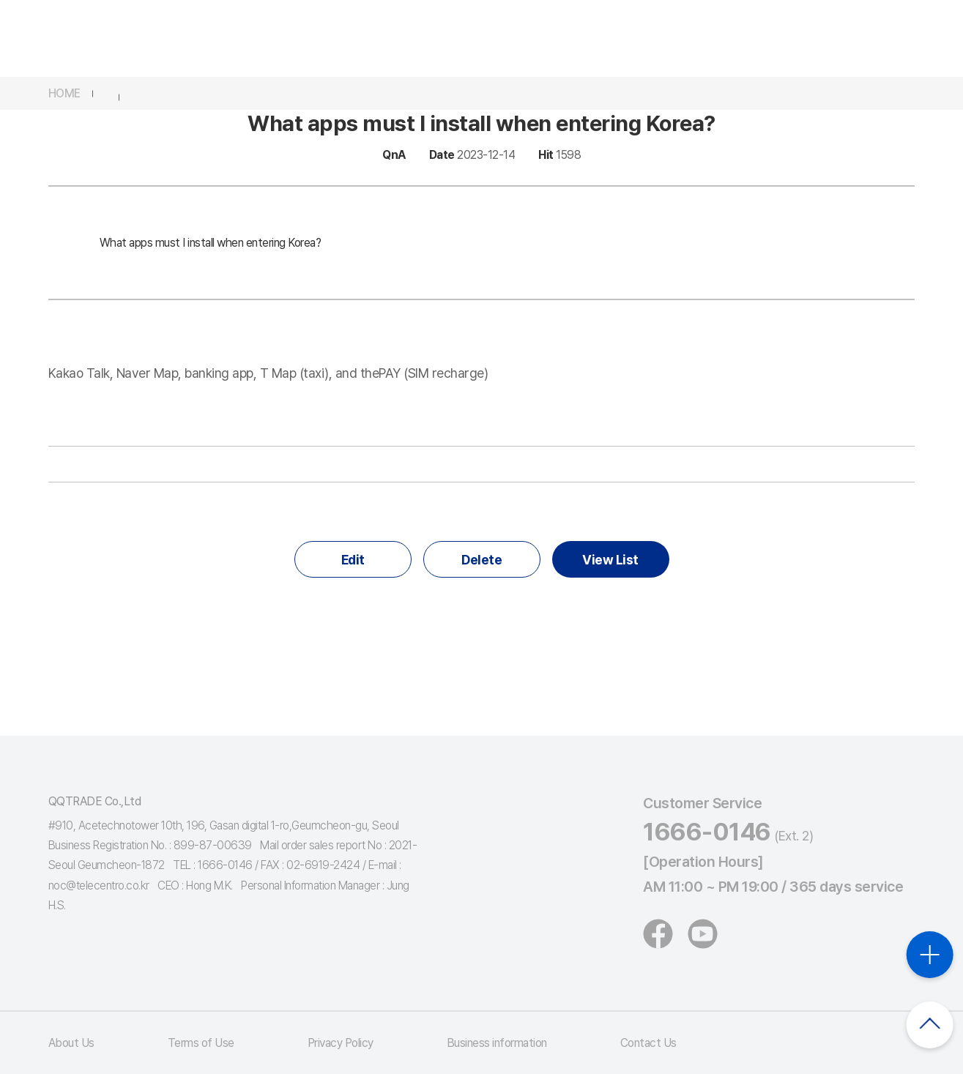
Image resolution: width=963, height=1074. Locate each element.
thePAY (288, 38)
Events (539, 38)
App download (759, 28)
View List (610, 559)
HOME (64, 93)
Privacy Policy (340, 1043)
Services (370, 38)
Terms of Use (201, 1043)
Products (457, 38)
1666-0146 (707, 831)
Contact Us (648, 1043)
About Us (71, 1043)
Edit (353, 559)
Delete (481, 559)
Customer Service (646, 38)
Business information (497, 1043)
